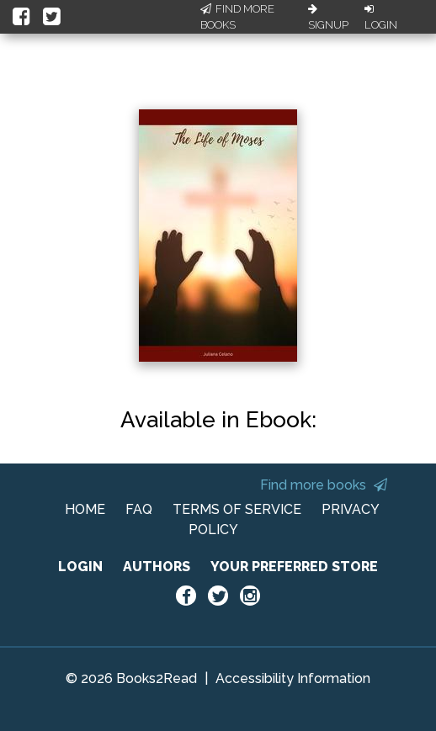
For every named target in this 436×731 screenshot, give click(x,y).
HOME (85, 509)
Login (380, 17)
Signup (328, 17)
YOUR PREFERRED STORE (294, 567)
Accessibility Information (292, 678)
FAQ (138, 509)
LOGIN (80, 567)
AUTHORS (156, 567)
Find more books (323, 485)
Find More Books (237, 17)
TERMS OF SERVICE (237, 509)
